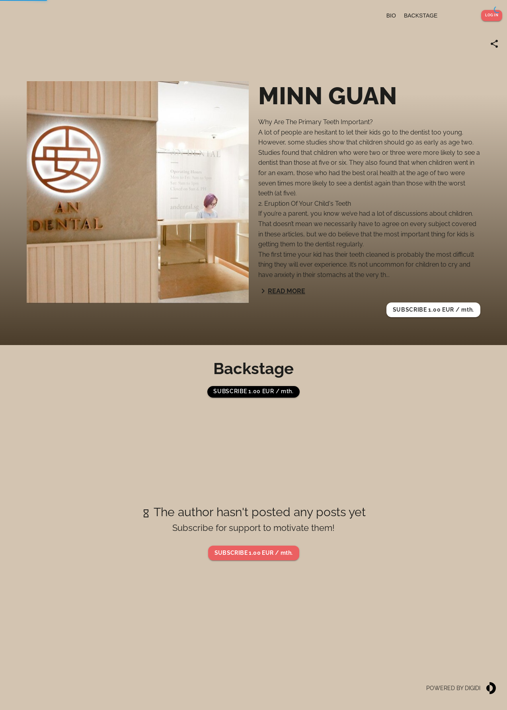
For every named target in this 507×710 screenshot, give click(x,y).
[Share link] (494, 43)
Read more (281, 291)
